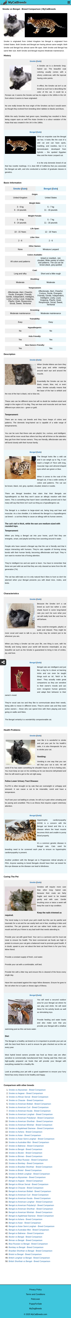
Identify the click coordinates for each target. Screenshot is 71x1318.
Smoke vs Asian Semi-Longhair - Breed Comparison (31, 1139)
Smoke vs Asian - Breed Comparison (25, 1135)
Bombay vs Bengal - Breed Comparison (26, 1247)
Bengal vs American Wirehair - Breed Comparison (30, 1212)
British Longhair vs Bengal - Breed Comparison (29, 1258)
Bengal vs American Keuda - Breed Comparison (30, 1198)
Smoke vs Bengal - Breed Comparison (25, 1149)
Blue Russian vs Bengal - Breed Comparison (28, 1244)
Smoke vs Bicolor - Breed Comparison (25, 1153)
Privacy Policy (35, 1290)
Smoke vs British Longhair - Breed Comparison (29, 1174)
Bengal (33, 132)
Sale (39, 61)
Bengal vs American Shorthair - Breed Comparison (31, 1209)
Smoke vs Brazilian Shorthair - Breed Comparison (30, 1167)
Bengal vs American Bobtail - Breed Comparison (30, 1191)
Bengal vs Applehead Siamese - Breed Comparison (31, 1216)
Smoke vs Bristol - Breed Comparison (25, 1170)
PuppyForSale (35, 1304)
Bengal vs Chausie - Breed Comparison (26, 1188)
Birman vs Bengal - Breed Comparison (25, 1240)
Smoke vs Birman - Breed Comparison (25, 1156)
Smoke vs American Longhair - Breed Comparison (31, 1114)
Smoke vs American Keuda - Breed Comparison (30, 1111)
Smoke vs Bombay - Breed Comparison (26, 1163)
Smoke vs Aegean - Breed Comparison (26, 1093)
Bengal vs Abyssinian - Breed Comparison (27, 1177)
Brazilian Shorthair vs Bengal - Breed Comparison (30, 1251)
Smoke (33, 61)
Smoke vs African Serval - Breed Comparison (28, 1097)
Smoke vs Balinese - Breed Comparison (26, 1146)
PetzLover (35, 1299)
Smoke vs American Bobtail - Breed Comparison (30, 1104)
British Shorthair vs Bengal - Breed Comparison (29, 1261)
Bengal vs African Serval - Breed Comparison (28, 1184)
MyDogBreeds (35, 1309)
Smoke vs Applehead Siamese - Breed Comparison (31, 1128)
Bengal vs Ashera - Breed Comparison (25, 1219)
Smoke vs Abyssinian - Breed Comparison (27, 1090)
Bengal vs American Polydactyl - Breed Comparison (31, 1205)
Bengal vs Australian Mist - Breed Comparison (29, 1230)
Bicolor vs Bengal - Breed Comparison (25, 1237)
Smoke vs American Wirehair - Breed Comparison (30, 1125)
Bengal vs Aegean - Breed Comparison (26, 1181)
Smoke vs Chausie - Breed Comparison (26, 1100)
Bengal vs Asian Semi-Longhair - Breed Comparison (31, 1226)
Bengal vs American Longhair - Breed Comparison (31, 1202)
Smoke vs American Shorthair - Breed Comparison (31, 1121)
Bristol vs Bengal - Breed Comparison (25, 1254)
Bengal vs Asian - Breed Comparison (25, 1223)
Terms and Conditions (35, 1294)
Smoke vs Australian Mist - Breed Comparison (29, 1142)
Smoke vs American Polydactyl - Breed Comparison (31, 1118)
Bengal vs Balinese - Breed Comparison (26, 1233)
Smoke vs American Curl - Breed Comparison (29, 1107)
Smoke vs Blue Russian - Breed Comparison (28, 1160)
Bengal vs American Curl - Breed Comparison (29, 1195)
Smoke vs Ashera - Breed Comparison (25, 1132)
